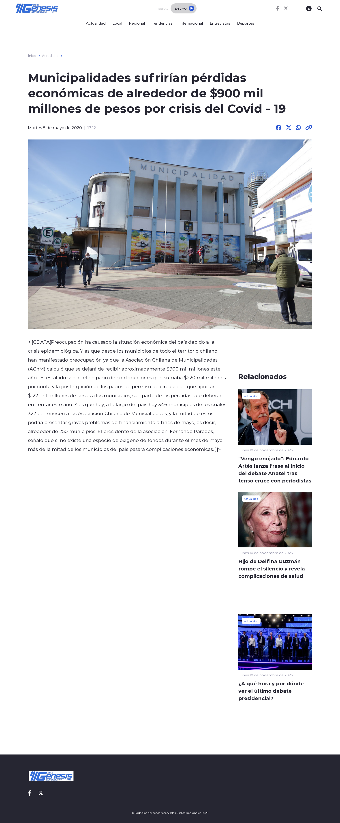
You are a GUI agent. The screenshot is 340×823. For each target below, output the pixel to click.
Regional (137, 23)
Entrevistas (220, 23)
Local (117, 23)
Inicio (32, 55)
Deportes (245, 23)
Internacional (191, 23)
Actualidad (96, 23)
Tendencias (162, 23)
